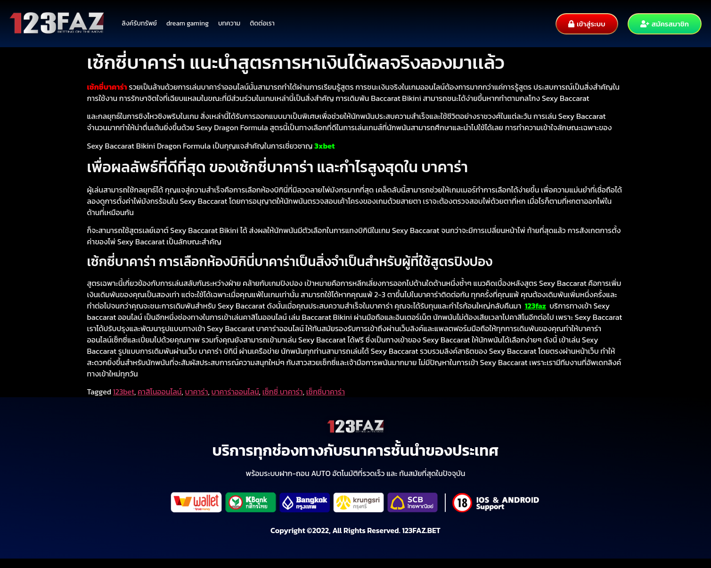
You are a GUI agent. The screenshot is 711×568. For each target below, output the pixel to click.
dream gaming (187, 23)
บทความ (229, 23)
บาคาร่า (196, 391)
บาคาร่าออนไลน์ (235, 391)
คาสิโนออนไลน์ (159, 391)
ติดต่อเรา (262, 23)
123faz (535, 305)
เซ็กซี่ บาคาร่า (282, 391)
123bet (123, 391)
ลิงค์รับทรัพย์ (139, 23)
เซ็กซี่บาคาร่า (325, 391)
